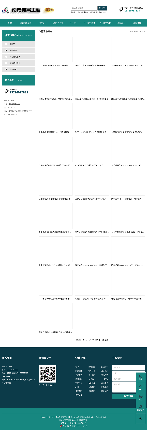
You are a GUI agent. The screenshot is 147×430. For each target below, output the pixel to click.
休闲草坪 (78, 391)
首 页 (10, 23)
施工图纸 (104, 383)
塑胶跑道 (91, 367)
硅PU (106, 379)
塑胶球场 (78, 379)
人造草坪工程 (57, 23)
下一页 (101, 340)
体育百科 (73, 23)
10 (97, 340)
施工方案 (78, 395)
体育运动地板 (105, 23)
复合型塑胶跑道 (94, 12)
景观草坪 (91, 391)
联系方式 (104, 375)
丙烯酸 (42, 23)
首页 (131, 31)
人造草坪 (91, 387)
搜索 (102, 8)
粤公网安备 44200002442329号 (73, 426)
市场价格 (91, 371)
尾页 (106, 340)
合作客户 (78, 375)
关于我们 (91, 375)
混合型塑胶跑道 (83, 12)
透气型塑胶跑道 (106, 12)
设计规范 (104, 371)
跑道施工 (121, 23)
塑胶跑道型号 (25, 23)
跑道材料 (137, 23)
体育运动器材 (89, 23)
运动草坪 (104, 387)
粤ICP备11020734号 (78, 423)
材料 (77, 387)
